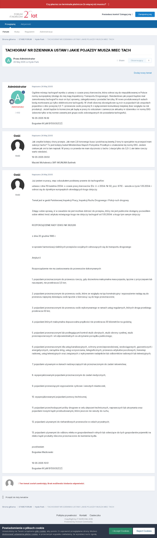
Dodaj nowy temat (143, 73)
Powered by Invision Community (78, 522)
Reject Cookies (144, 531)
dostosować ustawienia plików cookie (20, 534)
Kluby (16, 31)
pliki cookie (40, 531)
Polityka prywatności (66, 515)
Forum (6, 31)
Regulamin (29, 31)
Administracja (46, 31)
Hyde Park (33, 62)
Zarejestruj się (145, 14)
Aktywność (26, 24)
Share (120, 60)
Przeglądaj (10, 25)
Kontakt (83, 515)
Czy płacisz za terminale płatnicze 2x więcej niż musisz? (76, 4)
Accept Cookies (120, 531)
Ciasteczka (95, 515)
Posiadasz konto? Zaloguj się (117, 14)
